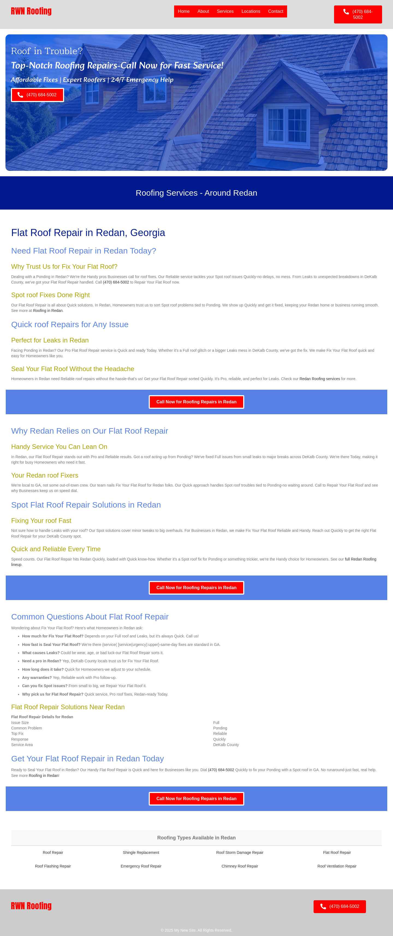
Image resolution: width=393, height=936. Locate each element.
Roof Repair (53, 852)
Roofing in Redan (47, 310)
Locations (251, 11)
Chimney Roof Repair (240, 866)
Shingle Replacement (141, 852)
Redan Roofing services (319, 379)
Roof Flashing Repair (53, 866)
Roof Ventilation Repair (336, 866)
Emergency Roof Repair (141, 866)
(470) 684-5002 (116, 282)
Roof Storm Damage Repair (239, 852)
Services (225, 11)
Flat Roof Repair (337, 852)
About (203, 11)
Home (184, 11)
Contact (275, 11)
